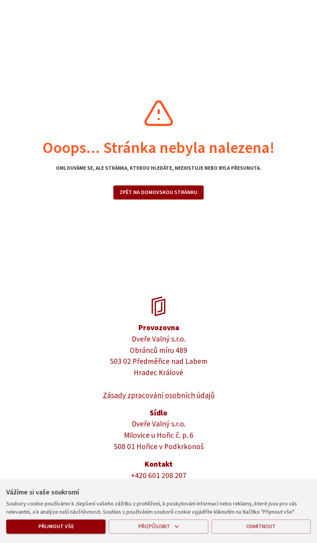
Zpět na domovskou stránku (158, 192)
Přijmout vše (56, 527)
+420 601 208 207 (158, 475)
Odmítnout (261, 527)
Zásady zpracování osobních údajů (159, 395)
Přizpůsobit (158, 527)
